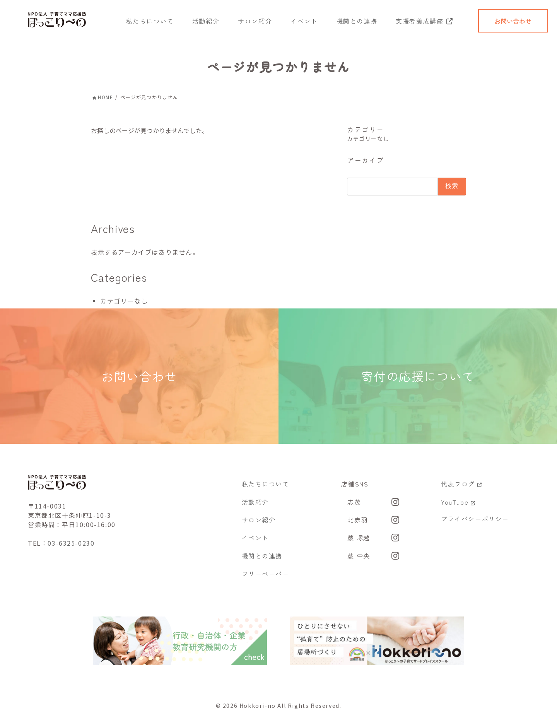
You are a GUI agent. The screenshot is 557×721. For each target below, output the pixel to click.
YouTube (458, 507)
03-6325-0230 (71, 549)
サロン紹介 (255, 21)
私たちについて (150, 21)
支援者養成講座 (419, 21)
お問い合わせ (512, 21)
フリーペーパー (265, 579)
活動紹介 (205, 21)
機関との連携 (357, 21)
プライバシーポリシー (475, 524)
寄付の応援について (417, 379)
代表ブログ (461, 490)
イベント (304, 21)
